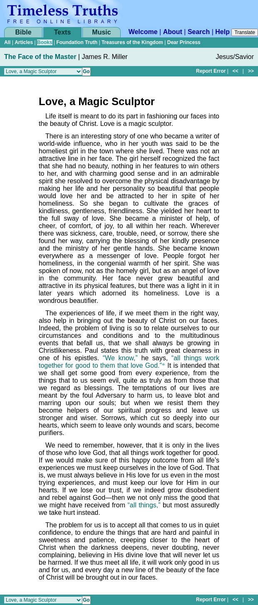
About (172, 31)
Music (101, 32)
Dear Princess (184, 42)
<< (235, 71)
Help (222, 31)
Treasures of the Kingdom (132, 42)
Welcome (143, 31)
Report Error (211, 71)
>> (251, 71)
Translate (244, 32)
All (7, 42)
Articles (24, 42)
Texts (62, 32)
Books (44, 42)
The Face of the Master (40, 56)
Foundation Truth (76, 42)
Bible (23, 32)
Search (199, 31)
